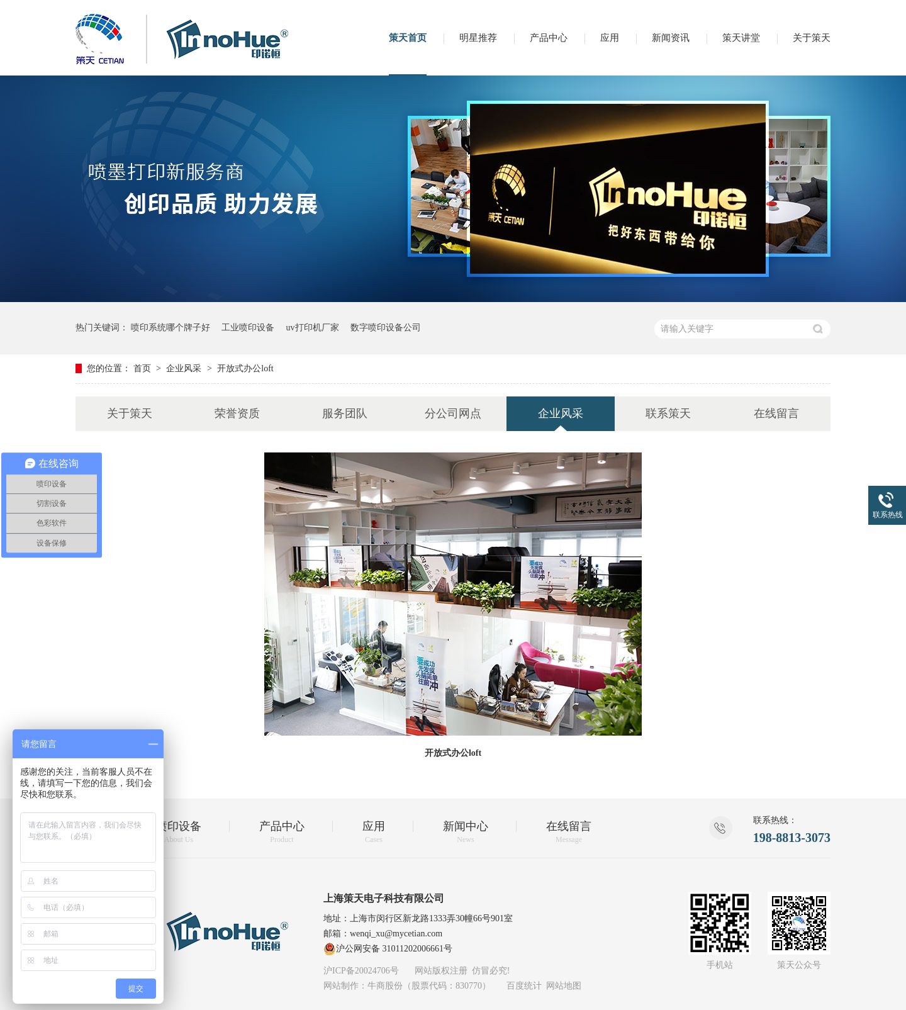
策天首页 (408, 38)
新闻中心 (465, 832)
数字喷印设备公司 (385, 327)
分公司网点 (453, 413)
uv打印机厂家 (312, 327)
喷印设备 (178, 832)
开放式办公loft (245, 368)
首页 (143, 368)
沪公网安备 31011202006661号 (387, 949)
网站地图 (563, 985)
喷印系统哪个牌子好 (170, 327)
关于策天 (811, 38)
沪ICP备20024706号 (361, 970)
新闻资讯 (671, 38)
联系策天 (668, 413)
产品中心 (549, 38)
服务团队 (344, 413)
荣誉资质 (237, 413)
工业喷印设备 (247, 327)
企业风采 (185, 368)
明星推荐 (478, 38)
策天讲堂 (741, 38)
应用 (609, 38)
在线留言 (776, 413)
